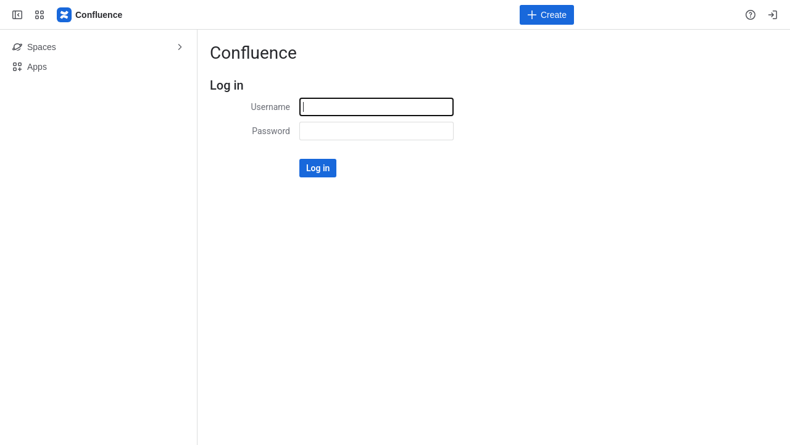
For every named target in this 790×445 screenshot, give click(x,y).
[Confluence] (90, 15)
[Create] (547, 15)
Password (271, 131)
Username (270, 107)
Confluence (253, 53)
